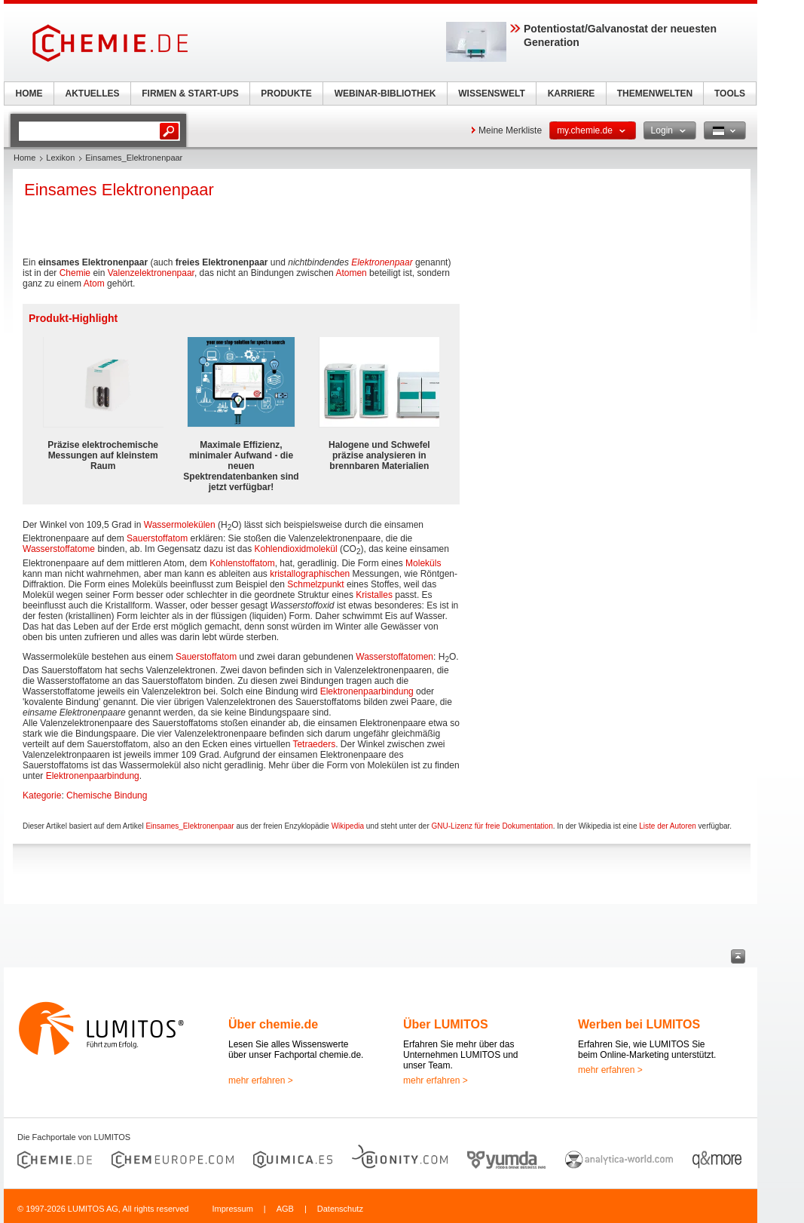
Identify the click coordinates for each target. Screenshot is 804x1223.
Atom (94, 283)
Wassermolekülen (180, 525)
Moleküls (423, 563)
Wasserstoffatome (59, 549)
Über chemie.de (273, 1024)
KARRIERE (571, 93)
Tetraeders (313, 744)
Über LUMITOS (445, 1024)
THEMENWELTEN (654, 93)
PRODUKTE (286, 93)
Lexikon (60, 157)
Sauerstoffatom (157, 538)
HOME (29, 93)
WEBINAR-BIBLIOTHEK (385, 93)
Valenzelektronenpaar (151, 273)
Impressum (232, 1208)
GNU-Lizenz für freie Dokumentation (492, 826)
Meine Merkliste (510, 130)
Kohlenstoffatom (242, 563)
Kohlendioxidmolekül (296, 549)
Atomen (350, 273)
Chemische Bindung (106, 795)
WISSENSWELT (491, 93)
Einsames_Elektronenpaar (189, 826)
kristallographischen (310, 574)
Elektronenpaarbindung (367, 691)
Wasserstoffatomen (394, 656)
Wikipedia (348, 826)
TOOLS (729, 93)
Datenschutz (340, 1208)
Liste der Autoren (667, 826)
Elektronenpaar (381, 262)
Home (24, 157)
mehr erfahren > (260, 1080)
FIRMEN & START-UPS (190, 93)
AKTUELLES (93, 93)
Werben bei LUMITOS (639, 1024)
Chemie (75, 273)
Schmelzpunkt (315, 584)
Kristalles (374, 595)
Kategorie (42, 795)
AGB (285, 1208)
